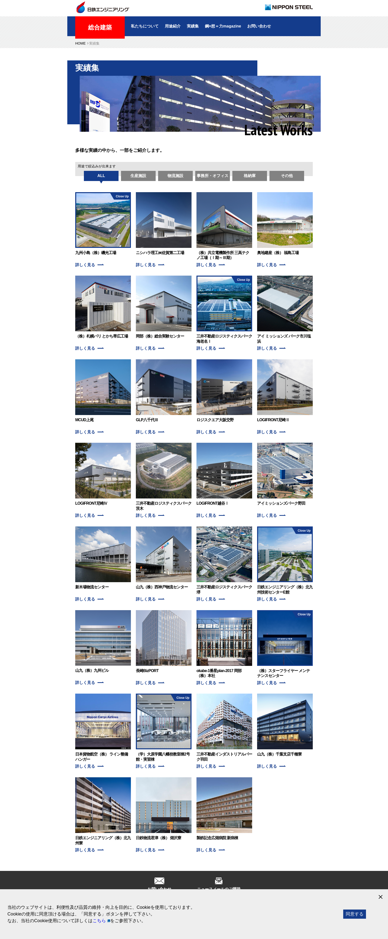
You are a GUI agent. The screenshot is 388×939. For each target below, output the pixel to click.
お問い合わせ (259, 26)
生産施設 (138, 176)
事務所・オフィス (212, 176)
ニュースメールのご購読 (219, 889)
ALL (101, 176)
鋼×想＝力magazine (223, 26)
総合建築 (100, 27)
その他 (287, 176)
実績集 (193, 26)
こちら (99, 920)
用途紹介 (173, 26)
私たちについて (145, 26)
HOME (80, 43)
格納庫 (250, 176)
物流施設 (175, 176)
